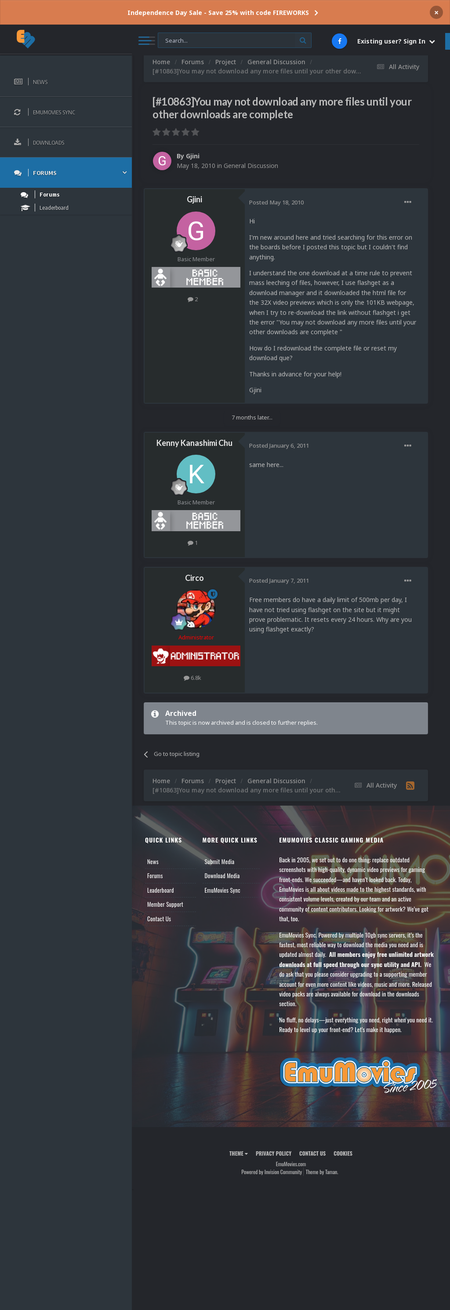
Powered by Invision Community (271, 1171)
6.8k (192, 678)
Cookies (343, 1153)
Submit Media (220, 861)
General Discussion (251, 165)
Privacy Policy (273, 1153)
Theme (238, 1153)
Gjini (193, 156)
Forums (155, 875)
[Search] (234, 40)
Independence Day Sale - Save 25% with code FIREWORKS (218, 12)
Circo (194, 578)
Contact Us (159, 918)
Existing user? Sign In (396, 41)
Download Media (222, 875)
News (153, 861)
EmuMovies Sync (222, 890)
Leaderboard (160, 890)
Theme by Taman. (322, 1171)
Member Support (165, 904)
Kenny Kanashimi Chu (194, 443)
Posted (276, 202)
